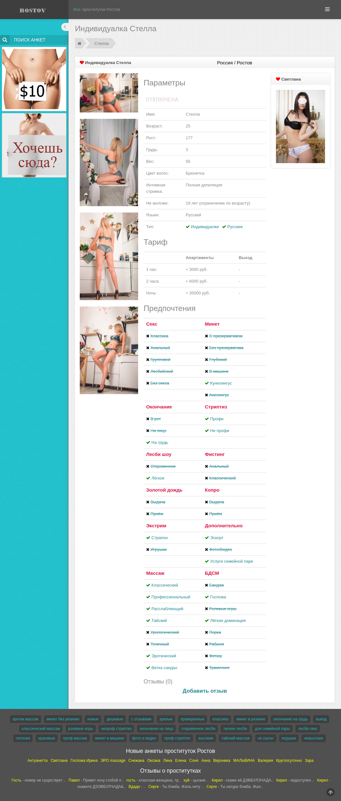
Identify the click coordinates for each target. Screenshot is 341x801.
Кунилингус (221, 383)
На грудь (160, 442)
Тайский (159, 620)
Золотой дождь (164, 490)
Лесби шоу (158, 454)
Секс (151, 324)
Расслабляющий (167, 608)
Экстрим (156, 525)
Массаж (155, 573)
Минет (212, 324)
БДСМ (212, 573)
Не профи (219, 430)
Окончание (159, 406)
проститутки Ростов (101, 9)
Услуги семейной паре (231, 561)
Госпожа (218, 597)
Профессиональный (171, 597)
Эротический (164, 655)
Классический (165, 585)
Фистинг (215, 454)
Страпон (160, 537)
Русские (235, 226)
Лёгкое (158, 478)
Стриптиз (216, 406)
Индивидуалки (205, 226)
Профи (217, 418)
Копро (212, 490)
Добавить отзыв (205, 691)
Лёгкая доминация (228, 620)
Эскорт (217, 537)
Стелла (101, 43)
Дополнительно (223, 525)
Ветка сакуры (164, 667)
